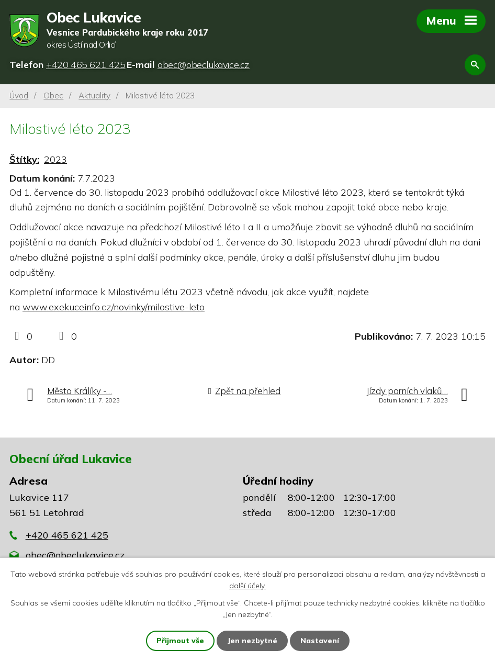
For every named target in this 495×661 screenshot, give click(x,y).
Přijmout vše (180, 640)
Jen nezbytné (252, 640)
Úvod (18, 95)
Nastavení (319, 640)
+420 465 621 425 (67, 535)
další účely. (247, 585)
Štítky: (24, 159)
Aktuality (94, 95)
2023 (55, 159)
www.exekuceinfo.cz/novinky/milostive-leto (113, 307)
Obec (53, 95)
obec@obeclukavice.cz (75, 555)
